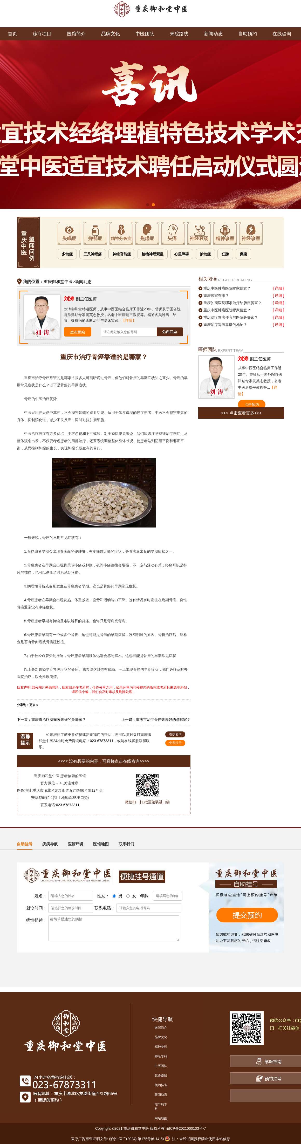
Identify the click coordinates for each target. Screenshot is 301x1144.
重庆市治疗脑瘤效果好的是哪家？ (58, 719)
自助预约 (247, 33)
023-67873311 (101, 741)
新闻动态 (213, 33)
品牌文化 (110, 33)
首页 (12, 33)
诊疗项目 (42, 33)
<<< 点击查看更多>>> (241, 413)
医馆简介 (76, 33)
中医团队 (144, 33)
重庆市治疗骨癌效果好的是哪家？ (163, 719)
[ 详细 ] (278, 288)
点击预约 (251, 404)
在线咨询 (281, 33)
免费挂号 (175, 743)
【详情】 (128, 320)
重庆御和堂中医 (58, 281)
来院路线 (179, 33)
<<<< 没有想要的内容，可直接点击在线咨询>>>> (103, 761)
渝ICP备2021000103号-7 (186, 1128)
